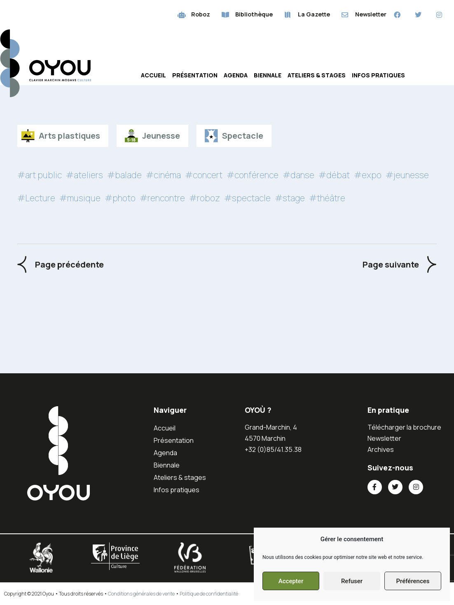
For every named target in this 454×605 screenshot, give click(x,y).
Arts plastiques (69, 135)
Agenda (236, 75)
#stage (290, 198)
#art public (39, 175)
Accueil (153, 75)
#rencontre (162, 198)
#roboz (204, 198)
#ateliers (84, 175)
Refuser (352, 581)
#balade (124, 175)
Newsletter (384, 438)
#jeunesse (407, 175)
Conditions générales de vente (141, 593)
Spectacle (242, 135)
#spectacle (247, 198)
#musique (80, 198)
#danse (298, 175)
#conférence (252, 175)
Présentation (195, 75)
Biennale (267, 75)
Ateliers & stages (317, 75)
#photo (120, 198)
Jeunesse (161, 135)
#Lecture (36, 198)
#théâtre (327, 198)
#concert (203, 175)
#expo (367, 175)
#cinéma (163, 175)
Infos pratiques (378, 75)
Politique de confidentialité (209, 593)
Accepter (290, 581)
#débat (334, 175)
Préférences (412, 581)
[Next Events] (400, 264)
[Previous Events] (60, 264)
